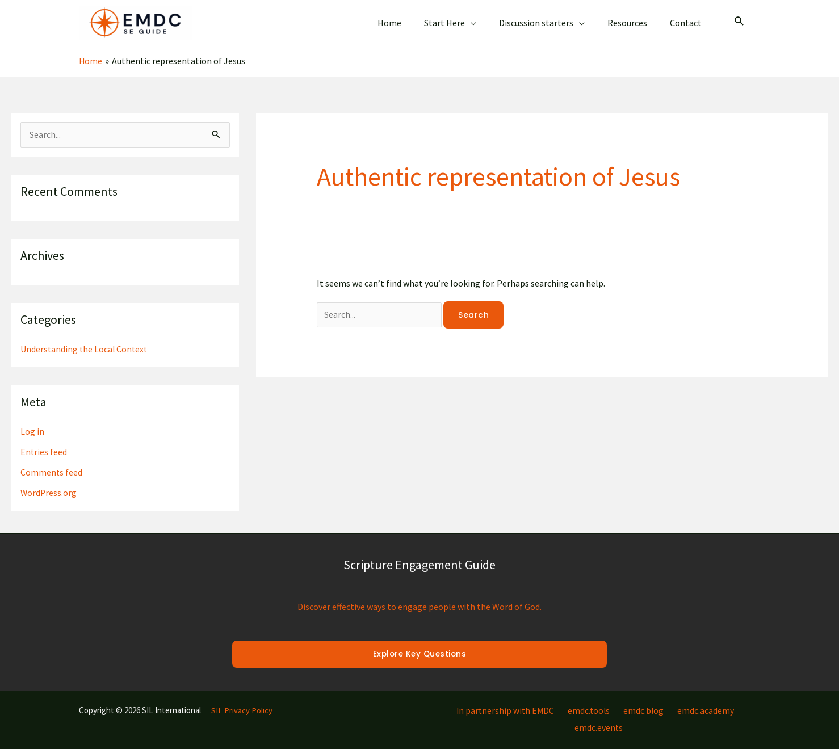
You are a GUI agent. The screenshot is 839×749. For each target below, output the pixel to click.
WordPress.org (49, 482)
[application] (486, 17)
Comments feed (51, 462)
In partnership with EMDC (484, 700)
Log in (32, 421)
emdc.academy (673, 700)
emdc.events (735, 700)
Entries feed (44, 441)
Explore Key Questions (419, 644)
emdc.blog (615, 700)
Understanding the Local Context (85, 338)
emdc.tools (564, 700)
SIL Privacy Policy (241, 700)
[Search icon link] (739, 16)
